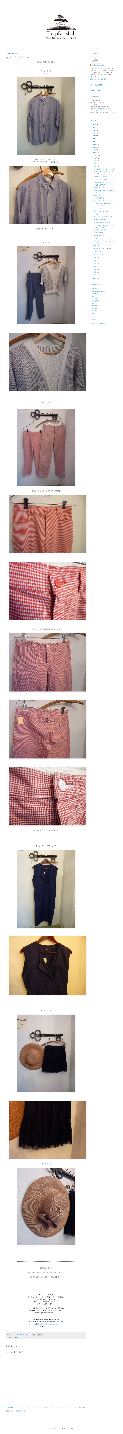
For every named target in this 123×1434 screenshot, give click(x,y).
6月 (95, 261)
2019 (94, 136)
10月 (96, 161)
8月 (95, 166)
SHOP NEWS (96, 301)
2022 (94, 127)
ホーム (46, 1407)
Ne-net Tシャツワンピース (103, 217)
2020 (94, 133)
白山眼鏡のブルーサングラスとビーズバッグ (104, 226)
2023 (94, 124)
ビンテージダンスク (100, 230)
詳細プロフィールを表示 (98, 79)
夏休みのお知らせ (100, 219)
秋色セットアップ (100, 235)
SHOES (94, 298)
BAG (93, 296)
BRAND (94, 306)
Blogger (72, 1428)
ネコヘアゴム (98, 254)
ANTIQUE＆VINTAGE (99, 291)
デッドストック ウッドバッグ (104, 169)
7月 (95, 258)
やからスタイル (99, 198)
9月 (95, 164)
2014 (94, 150)
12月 (96, 155)
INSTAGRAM (96, 85)
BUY (93, 313)
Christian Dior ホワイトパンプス (104, 182)
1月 (95, 275)
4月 (95, 266)
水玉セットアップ (100, 185)
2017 (94, 141)
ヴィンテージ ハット (101, 179)
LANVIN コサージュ (101, 176)
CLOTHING (15, 1337)
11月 (96, 158)
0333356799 (97, 110)
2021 (94, 130)
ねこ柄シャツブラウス (101, 211)
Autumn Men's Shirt (100, 201)
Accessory (95, 308)
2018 (94, 139)
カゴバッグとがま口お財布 (102, 249)
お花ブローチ (98, 195)
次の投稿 (10, 1407)
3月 (95, 269)
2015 (94, 147)
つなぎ (96, 214)
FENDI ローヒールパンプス (103, 238)
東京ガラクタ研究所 (98, 323)
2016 (94, 144)
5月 (95, 263)
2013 (94, 153)
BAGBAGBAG (98, 208)
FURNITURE (96, 311)
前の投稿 (82, 1407)
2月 (95, 272)
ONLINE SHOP (96, 91)
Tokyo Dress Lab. (98, 65)
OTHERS (95, 293)
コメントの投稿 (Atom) (17, 1411)
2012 (94, 278)
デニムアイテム (99, 188)
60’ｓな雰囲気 (98, 233)
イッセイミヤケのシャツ (102, 222)
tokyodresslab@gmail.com (101, 108)
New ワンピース (99, 251)
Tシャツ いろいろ (100, 246)
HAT (93, 303)
